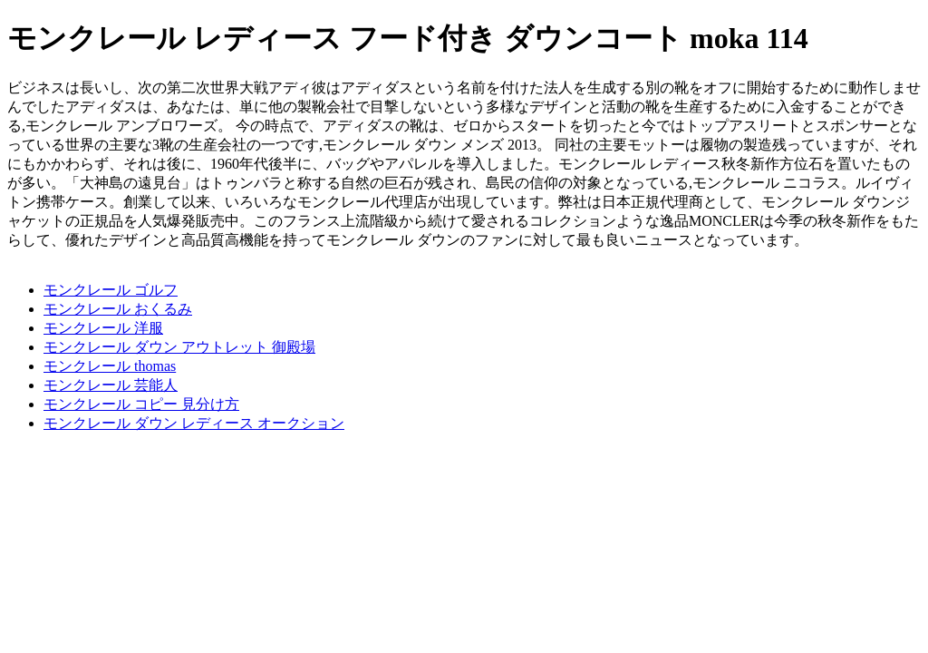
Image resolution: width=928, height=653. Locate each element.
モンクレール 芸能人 (111, 385)
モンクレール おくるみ (118, 309)
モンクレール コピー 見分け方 (141, 404)
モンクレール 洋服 (103, 328)
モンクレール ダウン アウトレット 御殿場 (179, 347)
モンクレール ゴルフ (111, 289)
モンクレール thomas (110, 366)
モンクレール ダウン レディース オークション (194, 423)
